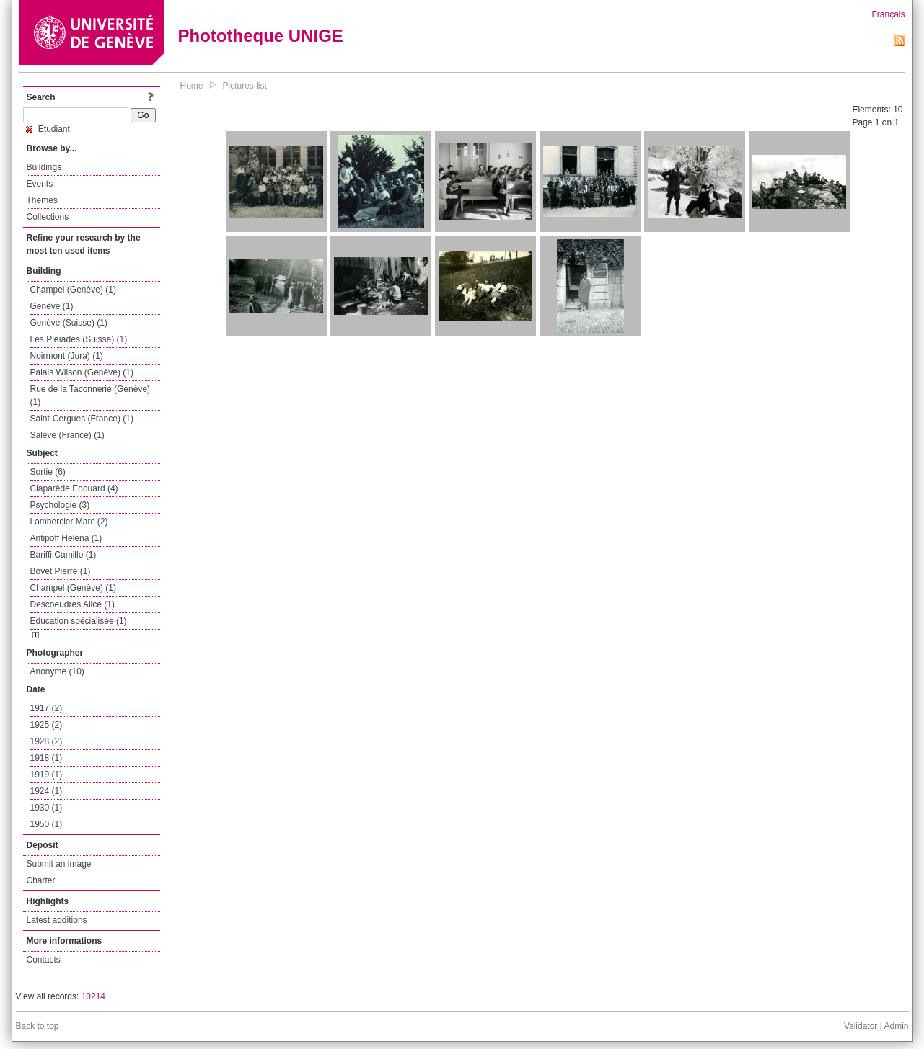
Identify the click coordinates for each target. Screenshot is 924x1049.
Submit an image (59, 864)
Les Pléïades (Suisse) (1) (79, 339)
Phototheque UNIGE (260, 35)
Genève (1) (52, 306)
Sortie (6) (48, 472)
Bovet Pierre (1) (60, 571)
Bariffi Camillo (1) (63, 555)
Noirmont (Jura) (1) (66, 356)
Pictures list (245, 86)
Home (191, 86)
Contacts (44, 960)
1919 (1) (46, 774)
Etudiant (48, 129)
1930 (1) (46, 808)
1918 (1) (46, 758)
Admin (896, 1026)
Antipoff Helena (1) (66, 538)
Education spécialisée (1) (78, 621)
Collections (48, 217)
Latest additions (57, 920)
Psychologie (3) (60, 505)
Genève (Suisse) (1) (68, 323)
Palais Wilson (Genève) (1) (81, 372)
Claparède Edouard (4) (74, 488)
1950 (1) (46, 824)
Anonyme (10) (57, 671)
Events (40, 184)
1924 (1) (46, 791)
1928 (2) (46, 741)
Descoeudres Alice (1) (72, 604)
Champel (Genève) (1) (73, 290)
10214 (93, 996)
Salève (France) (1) (67, 435)
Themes (42, 200)
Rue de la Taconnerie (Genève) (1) (90, 395)
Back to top (37, 1026)
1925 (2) (46, 725)
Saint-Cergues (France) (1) (81, 419)
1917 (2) (46, 708)
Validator (860, 1026)
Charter (41, 880)
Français (888, 14)
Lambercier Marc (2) (69, 522)
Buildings (44, 167)
